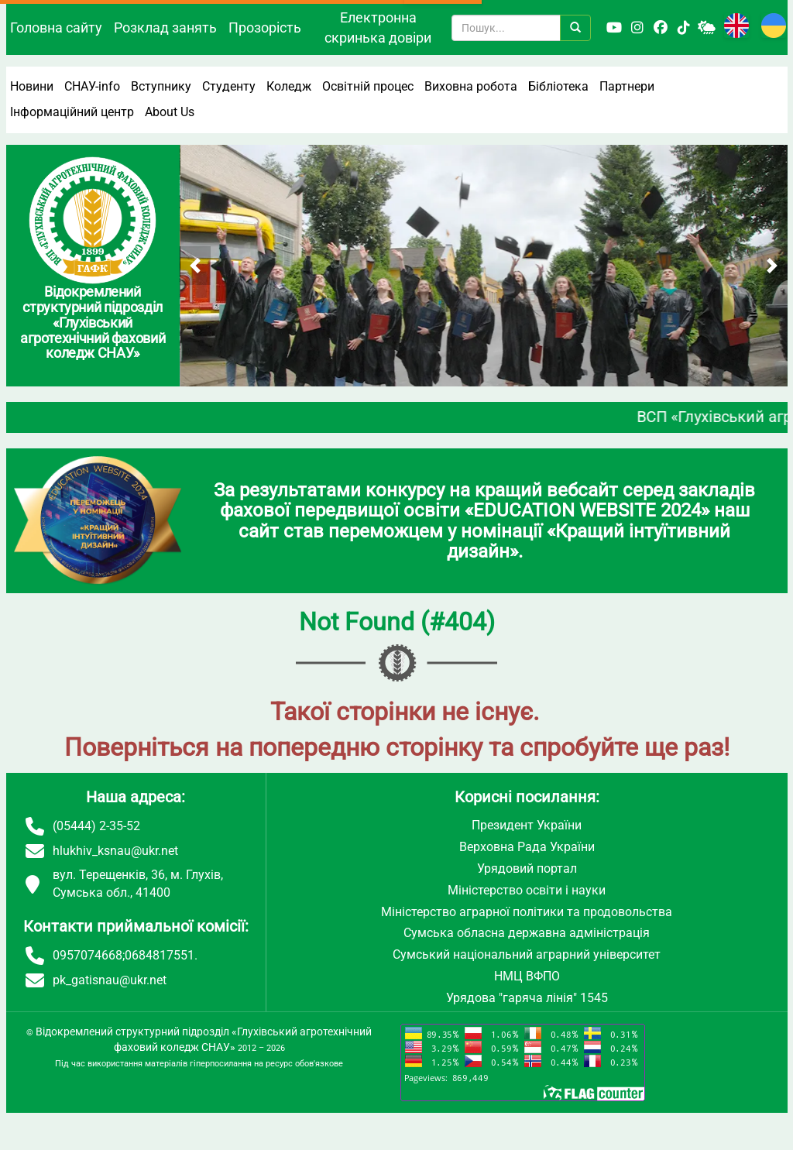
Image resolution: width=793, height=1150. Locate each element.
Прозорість (264, 27)
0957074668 (87, 955)
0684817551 (159, 955)
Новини (31, 86)
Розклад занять (165, 27)
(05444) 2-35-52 (96, 826)
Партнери (626, 86)
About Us (169, 112)
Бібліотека (558, 86)
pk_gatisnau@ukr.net (109, 980)
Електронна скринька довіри (377, 27)
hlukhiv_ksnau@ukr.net (115, 850)
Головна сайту (56, 27)
